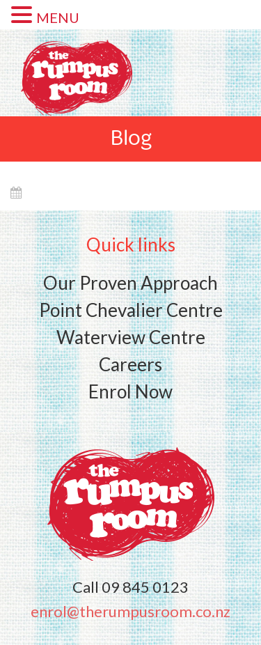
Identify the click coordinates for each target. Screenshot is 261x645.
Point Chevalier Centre (131, 310)
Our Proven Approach (130, 283)
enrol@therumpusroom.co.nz (130, 611)
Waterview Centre (130, 337)
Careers (130, 364)
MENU (57, 17)
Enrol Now (130, 391)
